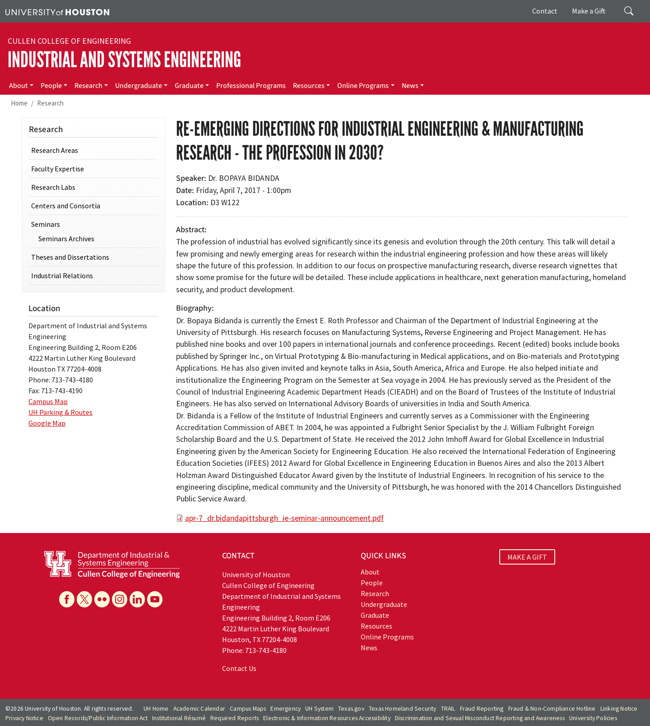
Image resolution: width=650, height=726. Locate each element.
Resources (309, 86)
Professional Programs (251, 86)
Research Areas (54, 150)
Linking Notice (619, 708)
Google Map (46, 422)
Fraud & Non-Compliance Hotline (552, 708)
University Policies (593, 718)
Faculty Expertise (57, 168)
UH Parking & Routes (60, 412)
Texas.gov (351, 708)
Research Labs (53, 187)
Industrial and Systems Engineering (124, 59)
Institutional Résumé (179, 718)
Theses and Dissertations (70, 257)
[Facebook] (66, 599)
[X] (84, 599)
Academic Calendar (199, 708)
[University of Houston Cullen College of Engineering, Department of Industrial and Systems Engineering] (112, 563)
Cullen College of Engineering (69, 41)
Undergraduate (138, 86)
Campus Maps (248, 708)
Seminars (45, 224)
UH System (319, 708)
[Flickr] (102, 599)
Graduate (189, 86)
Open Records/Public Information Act (98, 718)
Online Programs (363, 86)
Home (19, 103)
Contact (544, 10)
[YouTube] (154, 599)
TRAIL (448, 708)
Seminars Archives (66, 238)
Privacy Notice (24, 718)
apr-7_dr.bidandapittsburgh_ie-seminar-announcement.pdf (284, 518)
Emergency (285, 708)
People (51, 86)
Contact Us (239, 668)
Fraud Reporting (482, 708)
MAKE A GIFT (527, 556)
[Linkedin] (137, 599)
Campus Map (48, 401)
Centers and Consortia (65, 205)
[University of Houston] (57, 11)
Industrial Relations (62, 275)
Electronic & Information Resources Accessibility (326, 718)
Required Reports (234, 718)
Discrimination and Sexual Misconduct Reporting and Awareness (480, 718)
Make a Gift (589, 10)
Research (88, 86)
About (18, 86)
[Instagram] (119, 599)
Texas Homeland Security (402, 708)
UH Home (156, 708)
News (410, 86)
